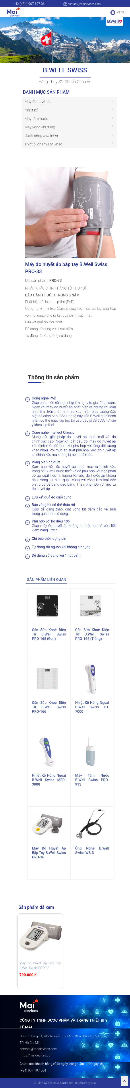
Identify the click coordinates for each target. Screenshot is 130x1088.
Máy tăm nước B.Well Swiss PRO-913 (92, 779)
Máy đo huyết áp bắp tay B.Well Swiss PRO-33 (40, 965)
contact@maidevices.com (82, 4)
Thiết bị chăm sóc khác (43, 144)
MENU (117, 12)
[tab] (46, 580)
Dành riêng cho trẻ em (43, 135)
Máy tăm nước (36, 118)
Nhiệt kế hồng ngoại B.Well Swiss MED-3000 (49, 779)
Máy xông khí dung (40, 127)
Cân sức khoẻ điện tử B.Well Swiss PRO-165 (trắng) (92, 634)
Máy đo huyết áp (38, 101)
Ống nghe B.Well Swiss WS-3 (92, 850)
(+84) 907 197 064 (31, 4)
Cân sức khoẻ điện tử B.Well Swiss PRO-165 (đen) (49, 634)
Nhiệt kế (31, 110)
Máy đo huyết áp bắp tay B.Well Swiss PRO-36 (49, 852)
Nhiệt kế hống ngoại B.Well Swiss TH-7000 (92, 707)
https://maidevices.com (37, 1055)
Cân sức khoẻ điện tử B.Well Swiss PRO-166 (49, 707)
